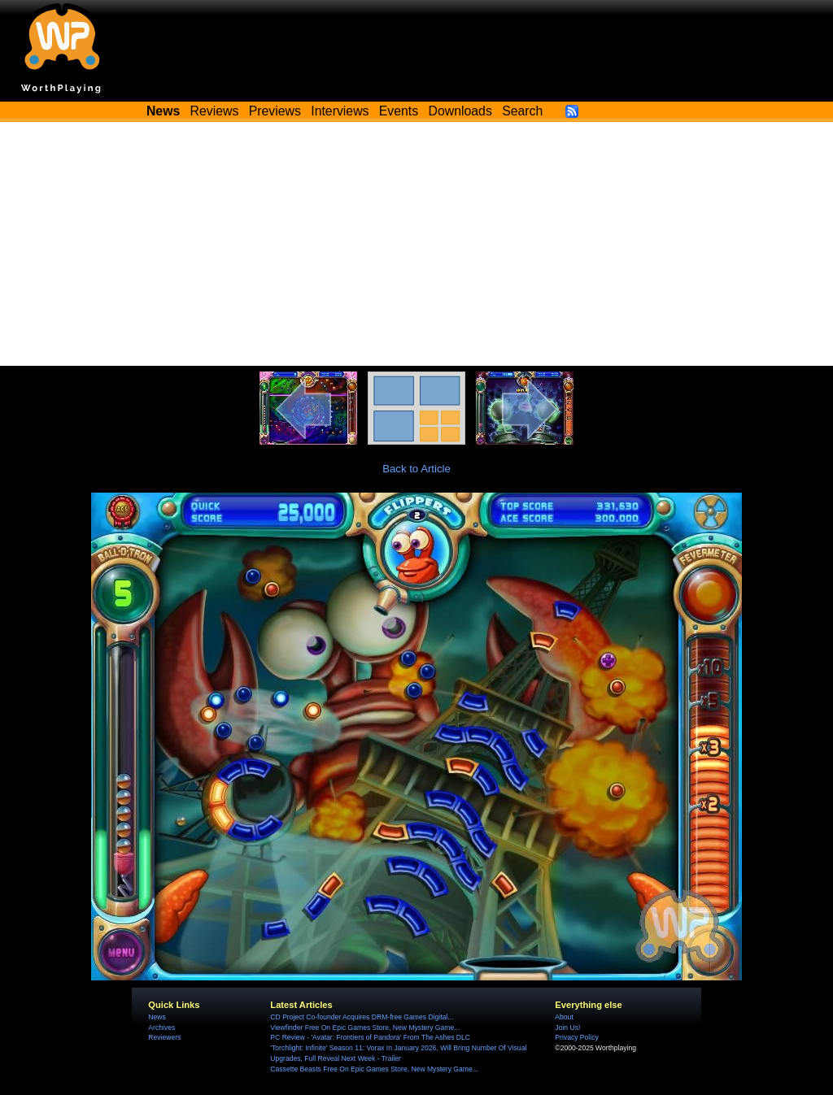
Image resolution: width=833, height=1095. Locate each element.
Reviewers (164, 1037)
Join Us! (567, 1027)
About (564, 1017)
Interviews (340, 111)
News (156, 1017)
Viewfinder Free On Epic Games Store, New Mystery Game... (365, 1027)
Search (522, 111)
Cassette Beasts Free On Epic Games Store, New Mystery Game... (374, 1069)
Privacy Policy (576, 1037)
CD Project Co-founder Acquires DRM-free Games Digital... (361, 1017)
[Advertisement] (416, 244)
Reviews (214, 111)
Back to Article (416, 469)
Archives (161, 1027)
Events (398, 111)
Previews (275, 111)
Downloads (460, 111)
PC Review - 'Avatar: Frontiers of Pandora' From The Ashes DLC (370, 1037)
